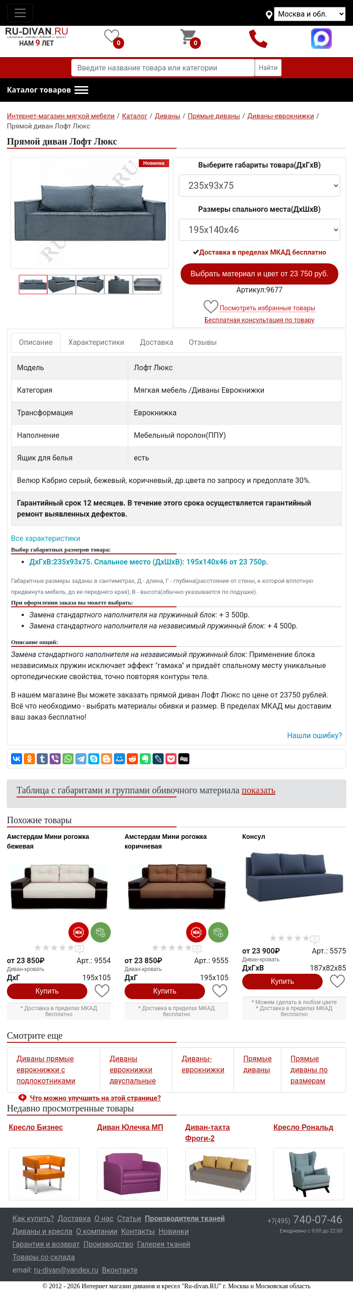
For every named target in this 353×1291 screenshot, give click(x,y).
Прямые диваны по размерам (309, 1069)
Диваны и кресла (42, 1231)
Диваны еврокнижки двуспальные (132, 1069)
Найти (268, 67)
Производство (109, 1244)
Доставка (156, 342)
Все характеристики (45, 538)
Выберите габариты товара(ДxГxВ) (259, 165)
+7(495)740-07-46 (258, 38)
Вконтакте (119, 1270)
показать (258, 790)
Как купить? (33, 1218)
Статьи (129, 1218)
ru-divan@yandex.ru (66, 1270)
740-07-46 (305, 1219)
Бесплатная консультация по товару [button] (259, 320)
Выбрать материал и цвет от (259, 274)
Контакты (137, 1231)
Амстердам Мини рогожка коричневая (166, 841)
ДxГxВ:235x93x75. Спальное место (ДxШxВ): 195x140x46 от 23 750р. (148, 562)
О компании (96, 1231)
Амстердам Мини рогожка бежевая (48, 841)
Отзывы (203, 342)
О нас (104, 1218)
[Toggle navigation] (20, 13)
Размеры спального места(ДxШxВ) (259, 209)
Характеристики (96, 342)
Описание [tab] (36, 342)
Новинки (174, 1231)
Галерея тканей (163, 1244)
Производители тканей (185, 1218)
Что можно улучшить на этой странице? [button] (95, 1098)
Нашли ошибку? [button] (314, 735)
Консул (253, 836)
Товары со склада (43, 1257)
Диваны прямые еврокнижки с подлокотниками (46, 1069)
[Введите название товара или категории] (163, 67)
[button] (47, 90)
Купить (47, 991)
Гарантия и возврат (46, 1244)
